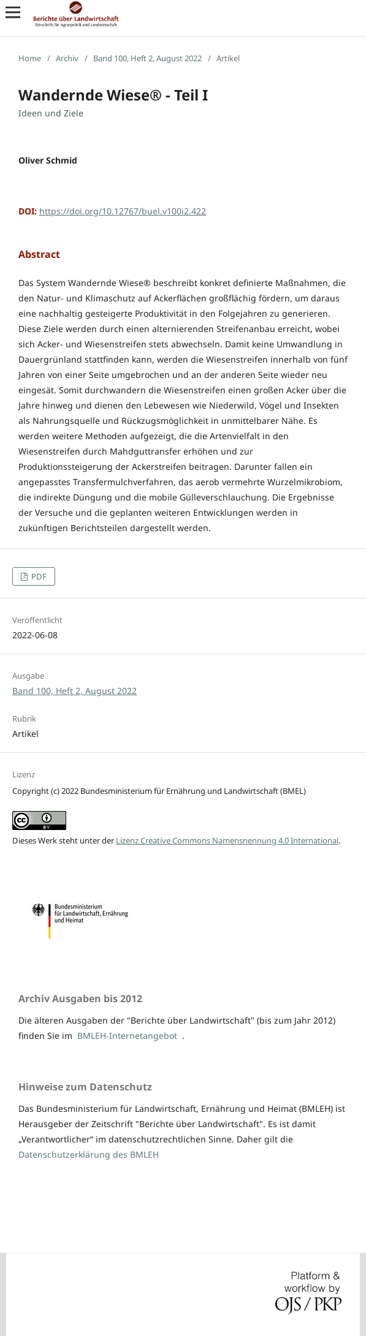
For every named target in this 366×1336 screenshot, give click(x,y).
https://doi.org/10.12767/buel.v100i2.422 (122, 211)
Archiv (67, 58)
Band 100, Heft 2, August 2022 (147, 58)
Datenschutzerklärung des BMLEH (88, 1154)
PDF (38, 576)
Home (29, 58)
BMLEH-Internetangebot (127, 1035)
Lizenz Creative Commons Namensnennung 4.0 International (227, 840)
